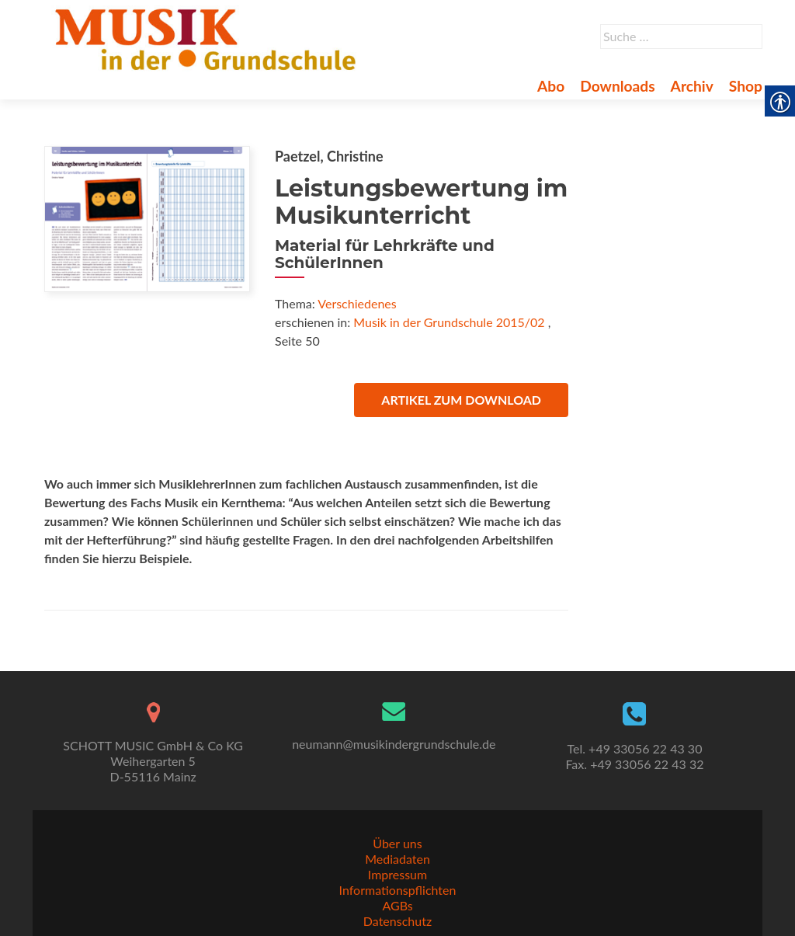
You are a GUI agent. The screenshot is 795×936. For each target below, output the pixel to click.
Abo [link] (550, 86)
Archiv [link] (692, 86)
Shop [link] (745, 86)
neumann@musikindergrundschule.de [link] (393, 743)
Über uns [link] (397, 843)
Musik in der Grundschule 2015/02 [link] (448, 322)
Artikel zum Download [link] (461, 399)
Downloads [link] (617, 86)
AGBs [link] (397, 905)
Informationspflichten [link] (398, 889)
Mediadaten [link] (397, 858)
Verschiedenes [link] (357, 303)
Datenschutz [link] (397, 920)
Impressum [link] (397, 874)
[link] (208, 37)
